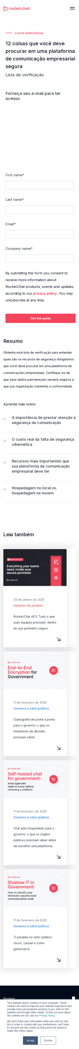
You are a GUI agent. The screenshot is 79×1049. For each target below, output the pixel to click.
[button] (72, 8)
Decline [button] (48, 1040)
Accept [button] (30, 1040)
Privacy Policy (47, 1015)
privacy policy (45, 293)
